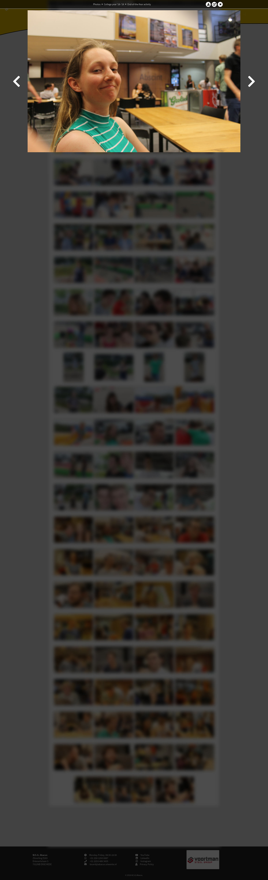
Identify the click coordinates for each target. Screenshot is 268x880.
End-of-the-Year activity (139, 4)
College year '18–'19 (114, 4)
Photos (96, 4)
